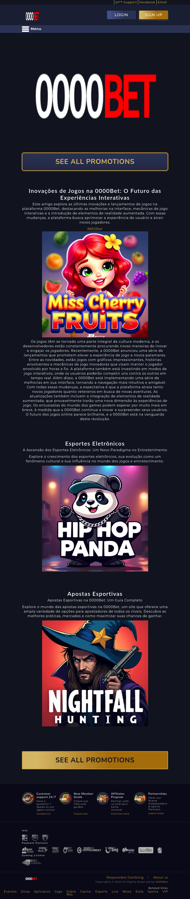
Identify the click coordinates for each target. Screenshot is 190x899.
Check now (81, 813)
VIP (165, 891)
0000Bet (162, 881)
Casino (85, 891)
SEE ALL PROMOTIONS (95, 161)
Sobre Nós (71, 893)
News (127, 891)
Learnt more (156, 813)
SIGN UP (153, 15)
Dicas (25, 891)
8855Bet (95, 229)
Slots (140, 891)
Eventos (10, 891)
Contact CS (43, 813)
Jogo (58, 891)
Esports (101, 891)
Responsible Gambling (125, 877)
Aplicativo (42, 891)
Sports (153, 891)
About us (160, 877)
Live (115, 891)
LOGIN (121, 15)
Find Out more (120, 813)
